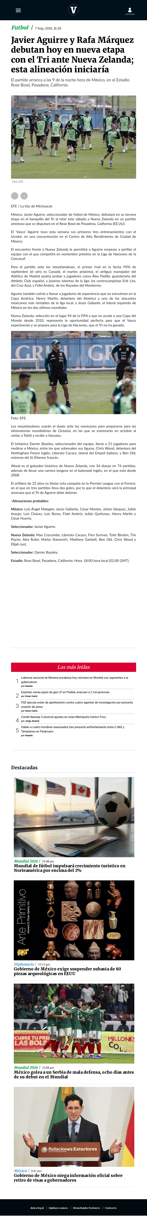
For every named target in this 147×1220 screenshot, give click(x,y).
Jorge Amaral (32, 721)
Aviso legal (37, 1208)
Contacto (111, 1208)
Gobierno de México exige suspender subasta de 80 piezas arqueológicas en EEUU (67, 971)
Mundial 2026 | (27, 861)
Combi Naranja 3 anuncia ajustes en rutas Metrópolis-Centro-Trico (63, 717)
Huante (29, 686)
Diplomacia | (25, 964)
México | (22, 1171)
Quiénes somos (58, 1208)
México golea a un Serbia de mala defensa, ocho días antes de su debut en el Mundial (74, 1074)
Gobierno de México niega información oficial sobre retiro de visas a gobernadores (68, 1178)
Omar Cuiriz (31, 696)
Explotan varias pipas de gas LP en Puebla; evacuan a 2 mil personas (65, 692)
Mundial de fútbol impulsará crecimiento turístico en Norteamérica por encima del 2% (69, 868)
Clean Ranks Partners (86, 1208)
